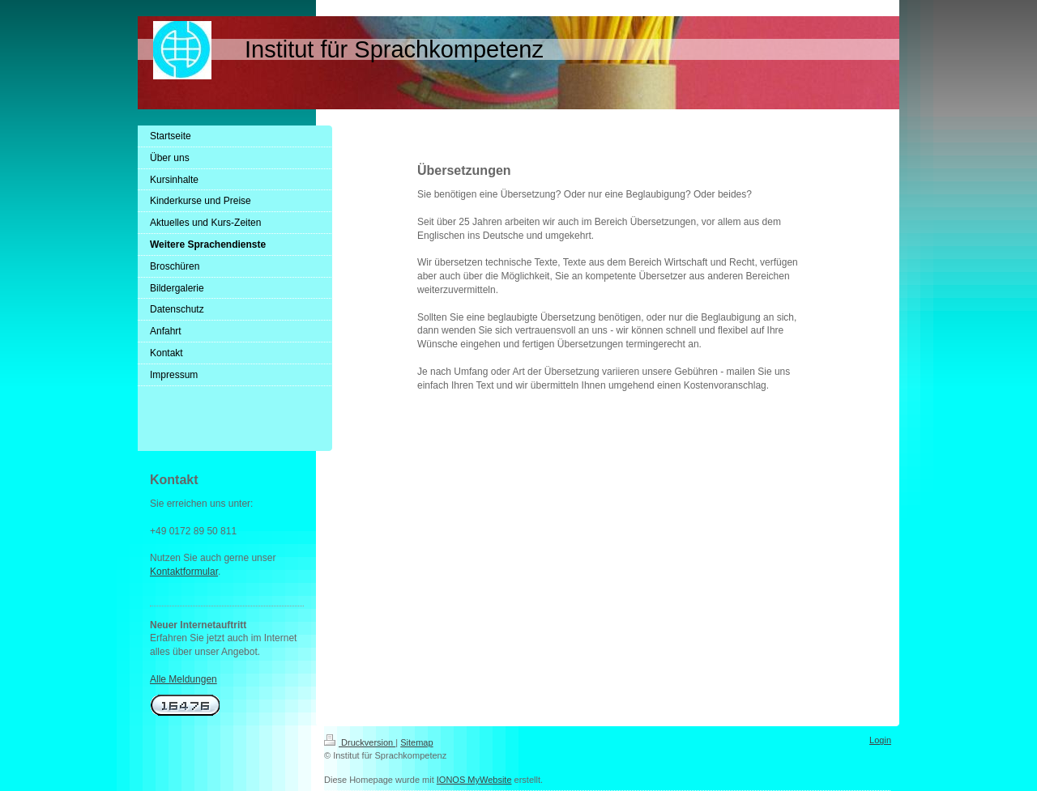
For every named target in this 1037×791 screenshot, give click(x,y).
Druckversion (359, 742)
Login (880, 740)
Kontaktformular (184, 571)
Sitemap (416, 742)
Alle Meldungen (183, 679)
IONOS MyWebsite (474, 780)
